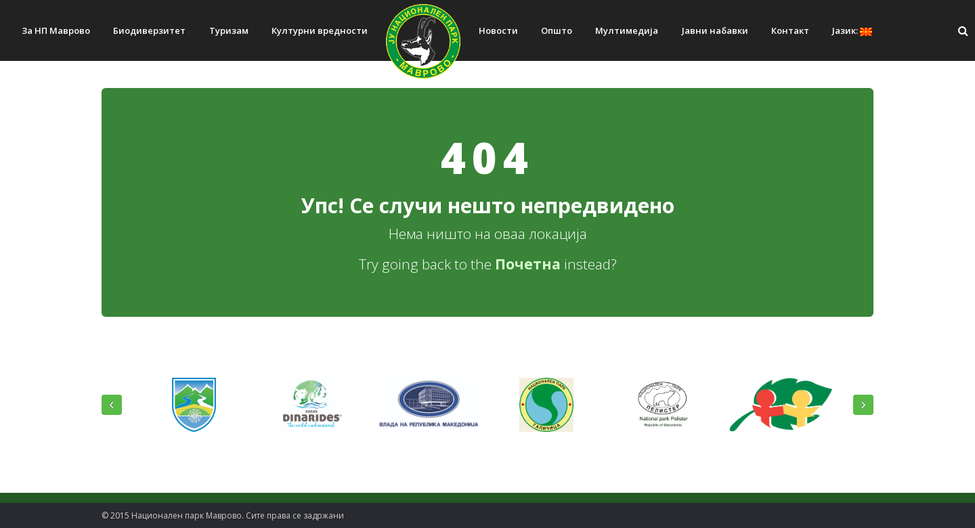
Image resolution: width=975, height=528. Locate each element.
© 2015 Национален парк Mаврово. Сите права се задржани (223, 515)
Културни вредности (320, 30)
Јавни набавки (715, 30)
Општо (556, 30)
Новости (498, 30)
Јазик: (852, 30)
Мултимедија (626, 30)
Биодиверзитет (149, 30)
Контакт (790, 30)
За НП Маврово (56, 30)
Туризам (228, 30)
